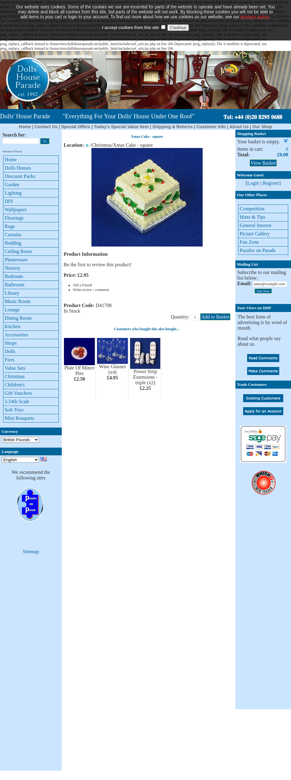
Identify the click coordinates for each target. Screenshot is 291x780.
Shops (11, 343)
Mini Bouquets (19, 418)
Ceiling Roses (18, 251)
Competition (252, 208)
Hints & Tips (252, 217)
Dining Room (18, 318)
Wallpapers (16, 209)
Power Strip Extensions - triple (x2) (145, 377)
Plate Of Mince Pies (79, 370)
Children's (15, 384)
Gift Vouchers (18, 393)
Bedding (13, 243)
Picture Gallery (255, 233)
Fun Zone (249, 242)
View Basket (263, 163)
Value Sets (15, 368)
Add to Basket (215, 316)
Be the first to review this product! (98, 264)
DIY (9, 201)
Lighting (13, 193)
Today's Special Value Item (121, 126)
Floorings (14, 218)
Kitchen (12, 326)
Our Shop (262, 126)
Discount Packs (20, 176)
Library (12, 293)
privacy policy (255, 7)
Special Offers (75, 126)
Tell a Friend (82, 285)
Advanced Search (12, 151)
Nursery (13, 268)
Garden (12, 184)
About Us (239, 126)
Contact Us (46, 126)
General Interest (256, 225)
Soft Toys (14, 409)
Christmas (15, 376)
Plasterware (16, 259)
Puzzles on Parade (258, 250)
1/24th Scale (17, 401)
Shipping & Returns (172, 126)
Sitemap (31, 551)
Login (253, 183)
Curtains (13, 234)
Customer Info (211, 126)
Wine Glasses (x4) (112, 369)
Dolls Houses (18, 168)
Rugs (10, 226)
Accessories (16, 334)
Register (271, 183)
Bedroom (14, 276)
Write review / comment (91, 290)
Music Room (17, 301)
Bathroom (14, 284)
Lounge (12, 309)
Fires (10, 359)
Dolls (10, 351)
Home (25, 126)
